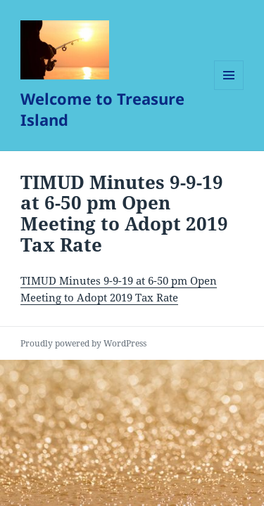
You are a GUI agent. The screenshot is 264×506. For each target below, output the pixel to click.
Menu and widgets (229, 89)
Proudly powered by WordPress (83, 343)
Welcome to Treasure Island (102, 109)
